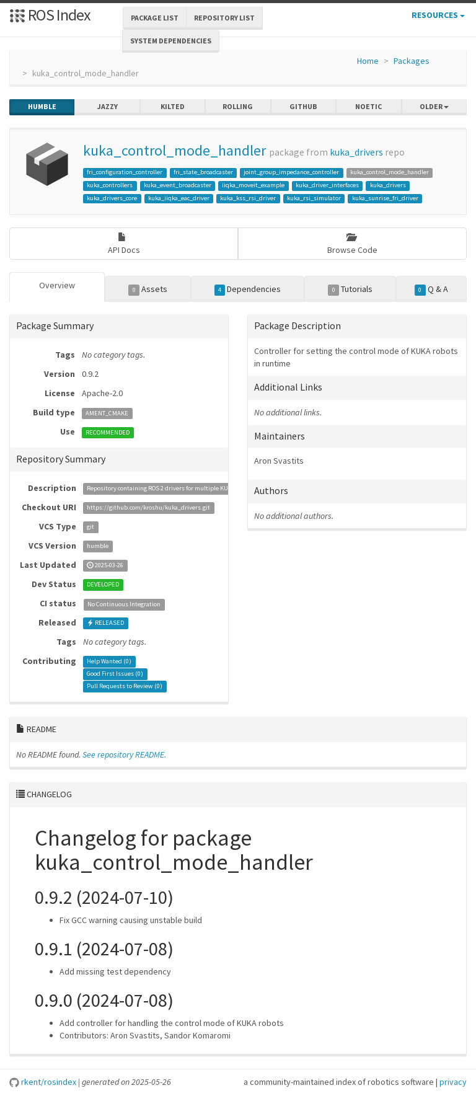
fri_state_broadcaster (203, 172)
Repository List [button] (224, 17)
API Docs (124, 243)
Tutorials (350, 289)
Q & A (431, 289)
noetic (368, 107)
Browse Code (352, 243)
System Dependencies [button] (170, 40)
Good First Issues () (115, 674)
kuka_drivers (356, 152)
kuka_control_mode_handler (174, 150)
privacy (453, 1081)
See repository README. (124, 754)
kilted (173, 107)
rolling (238, 107)
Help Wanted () (109, 662)
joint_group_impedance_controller (291, 172)
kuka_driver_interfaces (327, 185)
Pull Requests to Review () (124, 687)
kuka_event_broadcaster (177, 185)
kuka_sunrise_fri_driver (385, 198)
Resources (438, 14)
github (303, 107)
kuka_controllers (110, 185)
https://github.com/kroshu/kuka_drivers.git (148, 508)
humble (42, 107)
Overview (57, 285)
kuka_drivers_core (112, 198)
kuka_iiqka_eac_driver (178, 198)
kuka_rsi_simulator (314, 198)
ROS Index (49, 14)
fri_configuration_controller (124, 172)
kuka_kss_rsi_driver (248, 198)
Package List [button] (154, 17)
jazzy (107, 107)
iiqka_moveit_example (253, 185)
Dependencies (247, 289)
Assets (147, 289)
